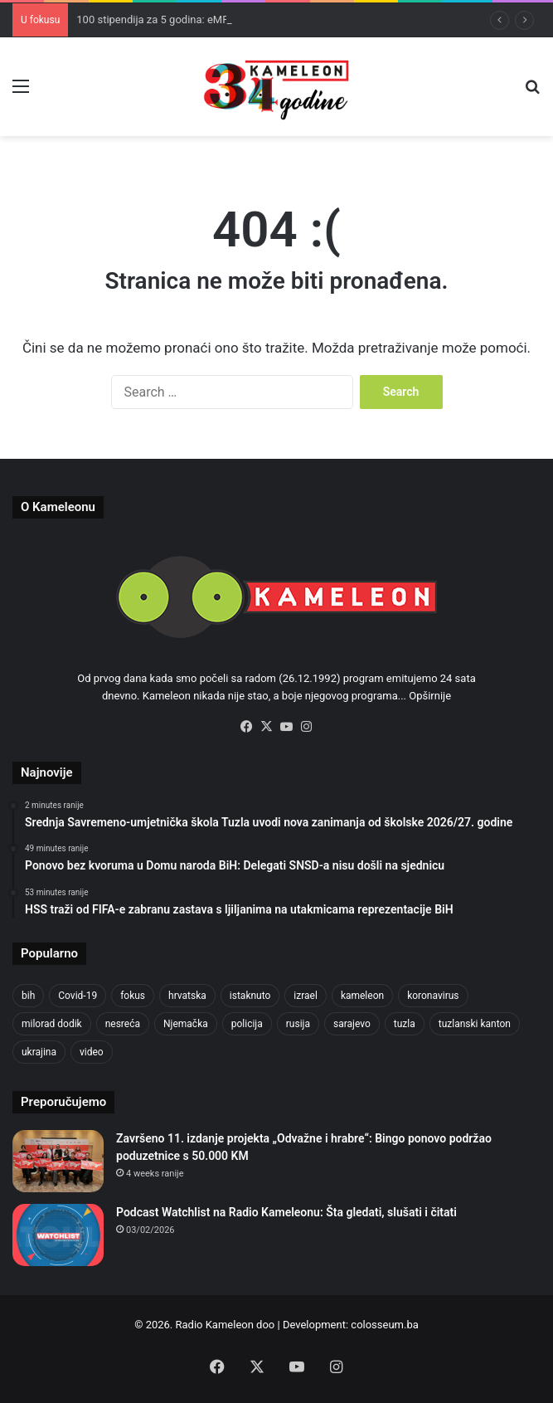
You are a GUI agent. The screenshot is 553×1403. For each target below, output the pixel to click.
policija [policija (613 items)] (247, 1024)
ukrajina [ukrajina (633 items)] (39, 1052)
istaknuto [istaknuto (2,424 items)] (250, 995)
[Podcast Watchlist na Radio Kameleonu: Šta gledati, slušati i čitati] (58, 1235)
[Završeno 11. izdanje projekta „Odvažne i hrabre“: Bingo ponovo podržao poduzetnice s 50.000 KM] (58, 1161)
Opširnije (430, 695)
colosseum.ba (384, 1324)
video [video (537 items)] (92, 1052)
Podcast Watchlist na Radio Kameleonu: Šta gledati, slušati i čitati (286, 1212)
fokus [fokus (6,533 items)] (132, 995)
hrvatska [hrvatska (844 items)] (187, 995)
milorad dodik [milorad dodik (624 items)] (52, 1024)
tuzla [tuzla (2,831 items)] (404, 1024)
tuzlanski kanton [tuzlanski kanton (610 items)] (475, 1024)
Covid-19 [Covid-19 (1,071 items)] (77, 995)
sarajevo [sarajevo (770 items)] (352, 1024)
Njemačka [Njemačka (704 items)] (185, 1024)
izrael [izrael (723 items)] (305, 995)
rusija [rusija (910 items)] (298, 1024)
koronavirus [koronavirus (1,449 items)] (432, 995)
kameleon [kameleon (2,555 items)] (362, 995)
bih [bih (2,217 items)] (28, 995)
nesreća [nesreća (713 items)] (122, 1024)
